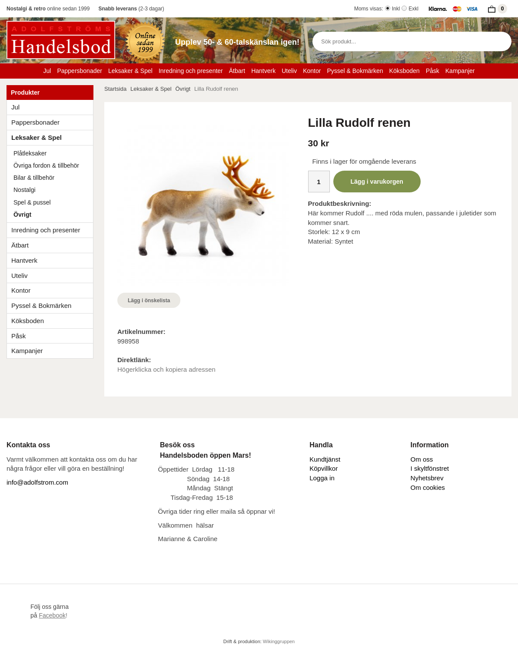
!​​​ (53, 615)
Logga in (322, 478)
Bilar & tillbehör (33, 177)
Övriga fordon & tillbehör (46, 165)
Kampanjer (460, 70)
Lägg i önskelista (149, 300)
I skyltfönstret (430, 468)
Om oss (422, 459)
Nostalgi (24, 189)
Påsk (432, 70)
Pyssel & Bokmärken (355, 70)
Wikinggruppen (279, 641)
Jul (47, 70)
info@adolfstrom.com (37, 482)
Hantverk (263, 70)
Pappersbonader (79, 70)
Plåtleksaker (29, 153)
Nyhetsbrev (427, 478)
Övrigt (22, 214)
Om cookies (428, 487)
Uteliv (289, 70)
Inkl (396, 9)
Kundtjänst (324, 459)
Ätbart (237, 70)
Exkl (413, 9)
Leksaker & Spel (130, 70)
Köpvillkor (323, 468)
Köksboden (404, 70)
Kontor (312, 70)
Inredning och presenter (191, 70)
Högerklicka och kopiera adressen (166, 369)
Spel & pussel (32, 202)
